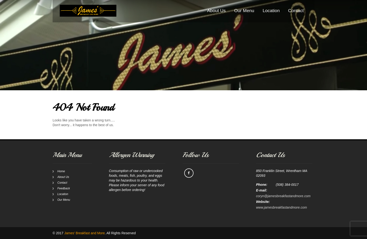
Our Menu (244, 10)
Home (61, 171)
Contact (296, 10)
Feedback (63, 188)
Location (271, 10)
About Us (216, 10)
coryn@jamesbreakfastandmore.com (283, 196)
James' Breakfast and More (84, 233)
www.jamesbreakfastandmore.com (281, 207)
